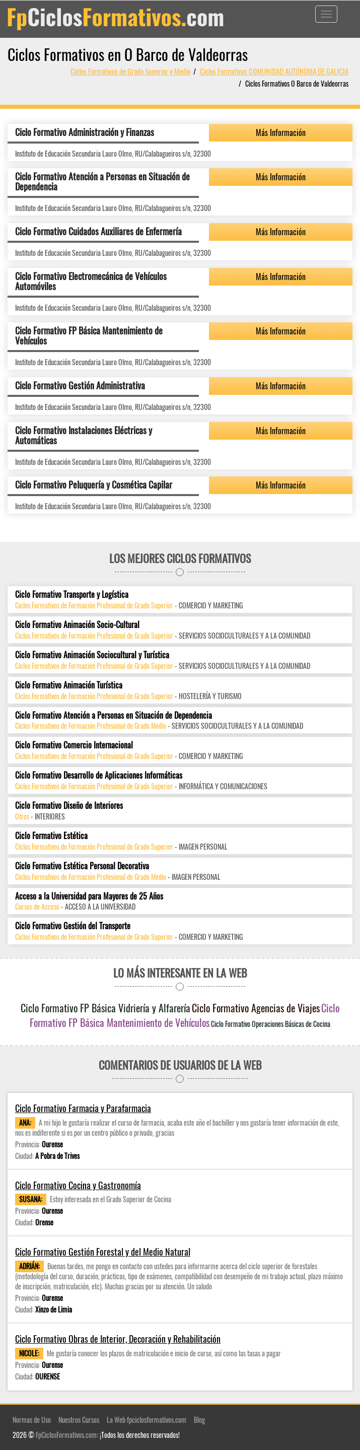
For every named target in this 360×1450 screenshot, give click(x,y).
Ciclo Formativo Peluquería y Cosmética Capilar (93, 484)
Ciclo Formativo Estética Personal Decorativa (82, 866)
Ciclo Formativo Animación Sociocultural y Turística (92, 655)
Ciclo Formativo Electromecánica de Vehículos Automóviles (91, 281)
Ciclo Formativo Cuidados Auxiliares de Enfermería (98, 231)
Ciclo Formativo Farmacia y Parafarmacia (83, 1108)
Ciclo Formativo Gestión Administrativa (80, 385)
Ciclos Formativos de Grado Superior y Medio (130, 71)
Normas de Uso (32, 1419)
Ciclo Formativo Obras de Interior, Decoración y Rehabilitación (118, 1339)
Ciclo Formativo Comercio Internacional (74, 745)
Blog (199, 1419)
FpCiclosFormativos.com (66, 1434)
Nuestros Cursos (78, 1419)
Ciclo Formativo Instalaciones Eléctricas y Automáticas (83, 435)
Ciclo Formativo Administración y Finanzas (84, 132)
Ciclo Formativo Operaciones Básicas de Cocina (270, 1023)
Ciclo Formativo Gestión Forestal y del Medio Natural (102, 1252)
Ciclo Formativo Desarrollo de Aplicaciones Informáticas (98, 775)
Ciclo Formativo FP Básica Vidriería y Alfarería (105, 1007)
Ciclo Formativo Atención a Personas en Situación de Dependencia (102, 181)
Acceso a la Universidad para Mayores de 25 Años (89, 896)
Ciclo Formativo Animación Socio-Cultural (77, 625)
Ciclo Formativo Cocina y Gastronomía (78, 1185)
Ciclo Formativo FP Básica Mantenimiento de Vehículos (89, 335)
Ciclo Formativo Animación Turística (68, 685)
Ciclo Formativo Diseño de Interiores (69, 805)
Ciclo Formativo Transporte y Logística (71, 594)
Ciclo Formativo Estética (51, 836)
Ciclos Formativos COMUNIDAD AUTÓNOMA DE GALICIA (274, 71)
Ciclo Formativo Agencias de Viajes (256, 1007)
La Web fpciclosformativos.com (146, 1419)
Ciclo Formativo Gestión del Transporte (72, 926)
